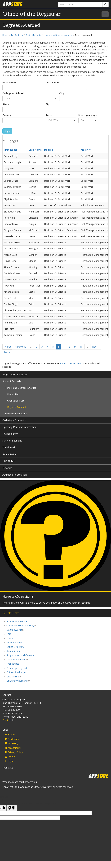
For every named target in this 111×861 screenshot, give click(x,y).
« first (7, 346)
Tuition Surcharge (16, 672)
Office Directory (15, 646)
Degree (48, 149)
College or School (12, 93)
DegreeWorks (15, 629)
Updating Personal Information (19, 426)
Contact (10, 756)
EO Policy (11, 743)
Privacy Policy (14, 752)
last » (7, 352)
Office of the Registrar (31, 14)
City (61, 93)
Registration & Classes (15, 374)
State (5, 104)
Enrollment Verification (16, 413)
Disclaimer (12, 739)
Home (5, 35)
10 (81, 346)
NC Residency (10, 433)
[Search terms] (80, 4)
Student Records (33, 35)
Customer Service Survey (21, 625)
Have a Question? (17, 596)
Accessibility (13, 747)
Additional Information (14, 474)
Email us (7, 720)
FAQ (8, 634)
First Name (9, 82)
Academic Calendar (17, 621)
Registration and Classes (20, 655)
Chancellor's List (15, 400)
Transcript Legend (16, 668)
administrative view (70, 363)
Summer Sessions (12, 440)
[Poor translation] (12, 808)
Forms (9, 638)
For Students (17, 35)
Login (9, 761)
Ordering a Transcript (14, 420)
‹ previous (20, 346)
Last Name (52, 82)
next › (95, 346)
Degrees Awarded (16, 407)
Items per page (87, 115)
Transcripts (12, 663)
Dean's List (13, 394)
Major (86, 149)
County (6, 115)
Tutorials (7, 467)
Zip (47, 104)
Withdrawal (8, 447)
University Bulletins (18, 680)
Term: (49, 115)
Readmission (9, 454)
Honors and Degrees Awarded (58, 35)
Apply (7, 130)
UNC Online (8, 461)
